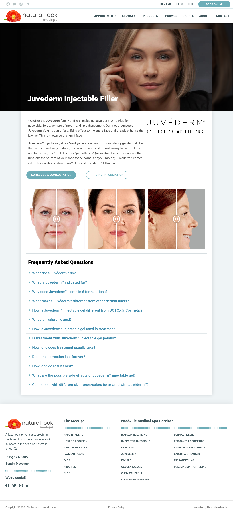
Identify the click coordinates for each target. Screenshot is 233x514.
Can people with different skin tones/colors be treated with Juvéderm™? (90, 384)
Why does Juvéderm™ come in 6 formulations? (69, 292)
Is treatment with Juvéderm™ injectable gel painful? (74, 338)
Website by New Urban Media (211, 507)
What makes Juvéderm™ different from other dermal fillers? (80, 301)
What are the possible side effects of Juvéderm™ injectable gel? (84, 375)
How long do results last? (52, 366)
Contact (222, 16)
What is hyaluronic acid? (52, 319)
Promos (171, 16)
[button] (116, 273)
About (205, 16)
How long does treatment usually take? (63, 347)
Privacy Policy (116, 507)
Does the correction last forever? (58, 357)
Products (151, 16)
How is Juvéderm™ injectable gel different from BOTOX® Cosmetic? (87, 310)
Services (129, 16)
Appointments (105, 16)
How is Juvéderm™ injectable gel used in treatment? (74, 329)
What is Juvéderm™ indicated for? (59, 282)
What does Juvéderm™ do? (54, 273)
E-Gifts (188, 16)
